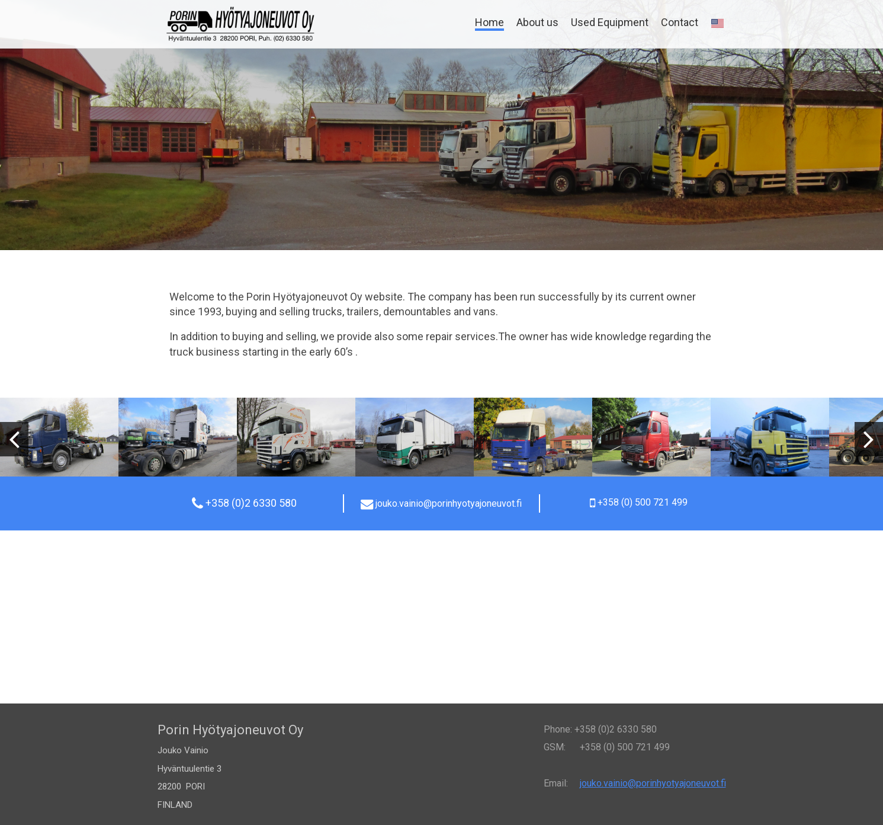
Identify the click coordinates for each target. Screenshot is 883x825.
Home (489, 22)
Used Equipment (609, 22)
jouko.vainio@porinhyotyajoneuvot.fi (653, 783)
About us (537, 22)
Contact (679, 22)
